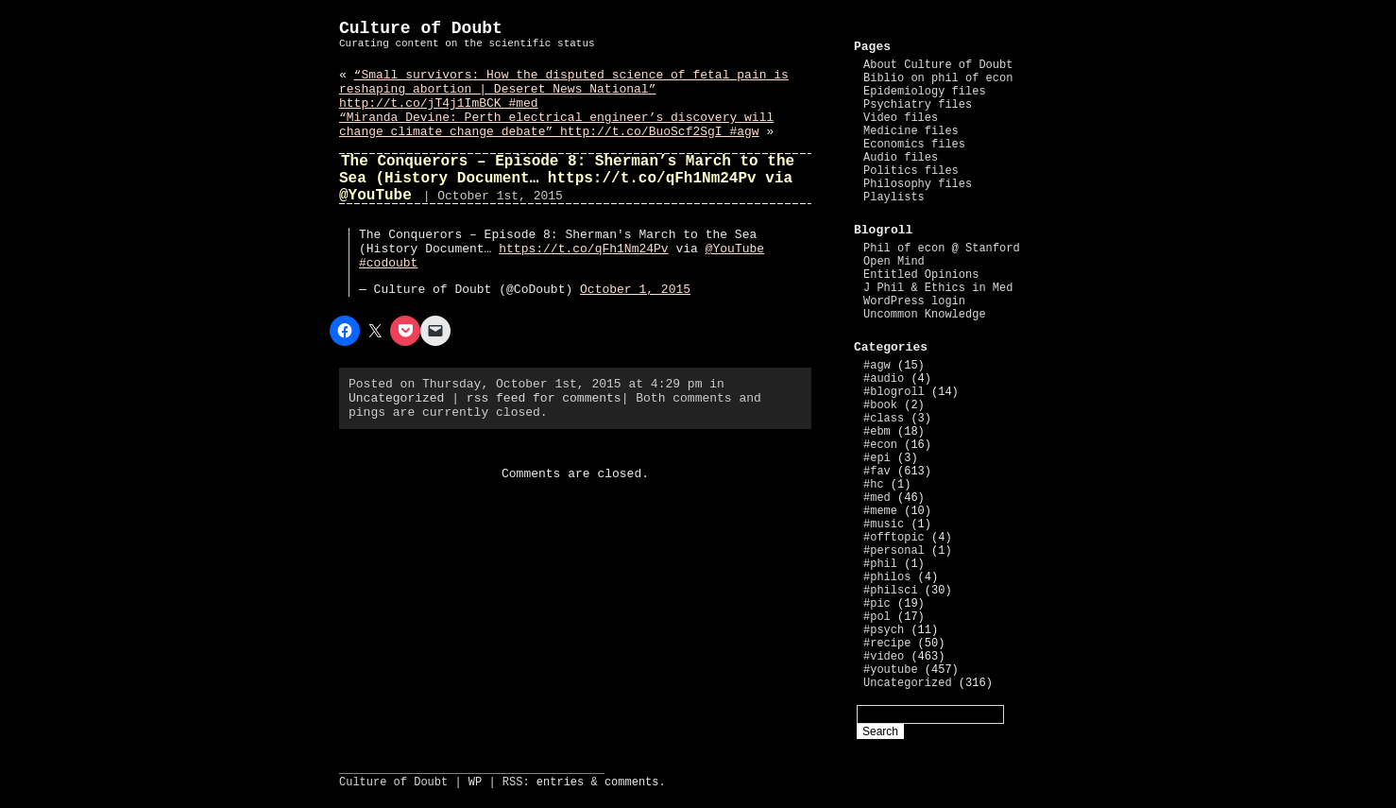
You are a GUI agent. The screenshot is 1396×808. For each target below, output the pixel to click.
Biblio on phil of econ (938, 78)
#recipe (887, 643)
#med (877, 498)
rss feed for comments (544, 398)
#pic (877, 603)
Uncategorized (396, 398)
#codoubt (388, 263)
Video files (900, 118)
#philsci (890, 590)
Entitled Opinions (921, 275)
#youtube (890, 670)
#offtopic (894, 537)
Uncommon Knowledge (924, 314)
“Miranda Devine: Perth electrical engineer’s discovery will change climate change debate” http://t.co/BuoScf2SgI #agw (556, 125)
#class (883, 418)
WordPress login (914, 301)
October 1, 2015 (635, 290)
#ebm (877, 431)
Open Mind (894, 261)
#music (883, 524)
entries (560, 782)
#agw (877, 365)
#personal (894, 551)
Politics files (911, 171)
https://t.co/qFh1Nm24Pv (583, 249)
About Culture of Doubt (938, 65)
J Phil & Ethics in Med (938, 288)
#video (883, 656)
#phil (880, 564)
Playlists (894, 197)
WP (475, 782)
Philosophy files (917, 184)
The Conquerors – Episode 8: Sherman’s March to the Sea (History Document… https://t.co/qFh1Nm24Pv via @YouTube (566, 178)
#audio (883, 379)
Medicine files (911, 131)
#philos (887, 577)
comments (631, 782)
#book (880, 405)
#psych (883, 630)
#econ (880, 445)
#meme (880, 511)
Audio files (900, 157)
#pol (877, 617)
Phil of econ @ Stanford (941, 248)
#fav (877, 471)
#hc (873, 484)
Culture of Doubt (420, 28)
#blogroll (894, 392)
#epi (877, 458)
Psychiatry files (917, 105)
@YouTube (735, 249)
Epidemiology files (924, 91)
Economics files (914, 144)
